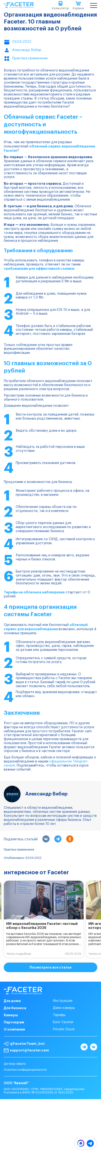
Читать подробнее (18, 953)
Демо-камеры (64, 1008)
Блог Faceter (63, 1022)
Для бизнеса (15, 1008)
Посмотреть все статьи (50, 967)
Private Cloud (63, 1029)
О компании (14, 1029)
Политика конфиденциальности (25, 1069)
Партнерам (14, 1022)
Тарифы (59, 1015)
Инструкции (62, 1001)
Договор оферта (15, 1063)
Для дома (12, 1001)
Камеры (11, 1015)
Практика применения (19, 849)
